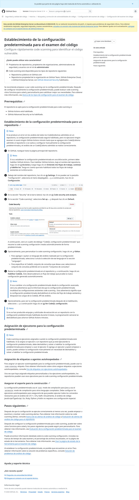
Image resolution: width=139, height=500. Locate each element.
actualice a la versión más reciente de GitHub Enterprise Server (75, 26)
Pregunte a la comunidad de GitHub (18, 475)
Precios (47, 492)
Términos (23, 492)
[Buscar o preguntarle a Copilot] (70, 11)
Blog (67, 492)
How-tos (32, 17)
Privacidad (32, 492)
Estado (40, 492)
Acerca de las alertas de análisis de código (43, 416)
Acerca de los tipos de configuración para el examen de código (48, 95)
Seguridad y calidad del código (16, 17)
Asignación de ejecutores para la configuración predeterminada (34, 327)
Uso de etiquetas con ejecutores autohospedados (47, 369)
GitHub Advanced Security (48, 80)
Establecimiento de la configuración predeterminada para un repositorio (43, 123)
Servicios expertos (57, 492)
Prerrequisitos (14, 101)
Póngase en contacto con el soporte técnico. (21, 478)
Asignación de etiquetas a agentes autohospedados (33, 359)
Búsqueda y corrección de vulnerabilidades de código (57, 17)
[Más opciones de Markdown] (114, 41)
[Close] (133, 3)
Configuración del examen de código (91, 17)
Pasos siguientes (16, 405)
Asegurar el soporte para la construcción (27, 383)
